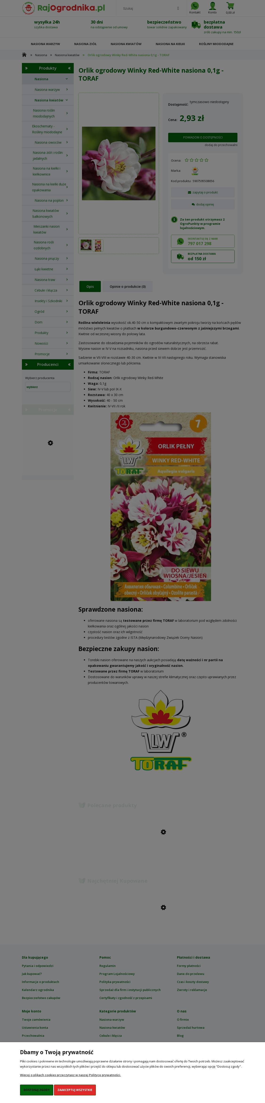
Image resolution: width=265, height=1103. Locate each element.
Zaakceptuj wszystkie (74, 1090)
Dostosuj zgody (37, 1090)
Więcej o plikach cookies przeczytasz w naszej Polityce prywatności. (70, 1075)
